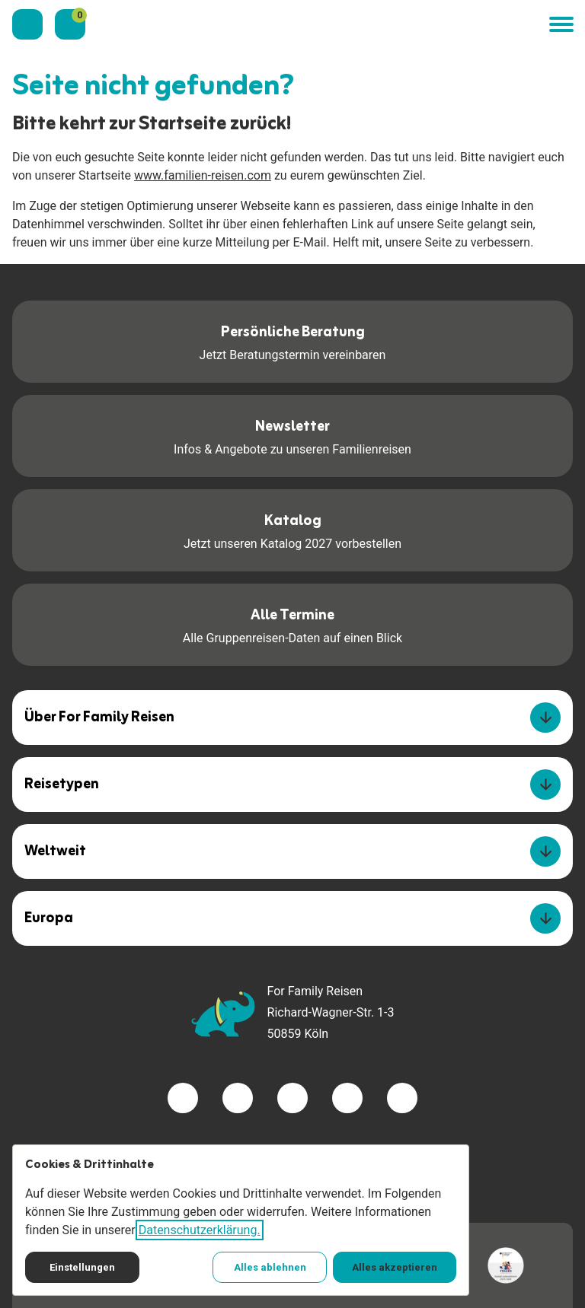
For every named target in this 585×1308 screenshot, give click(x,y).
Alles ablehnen (270, 1267)
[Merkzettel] (70, 24)
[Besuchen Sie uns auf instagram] (292, 1098)
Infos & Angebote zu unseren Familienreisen (292, 435)
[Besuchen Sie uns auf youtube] (347, 1098)
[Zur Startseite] (317, 24)
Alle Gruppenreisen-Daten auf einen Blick (292, 623)
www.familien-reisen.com (202, 175)
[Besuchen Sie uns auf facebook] (183, 1098)
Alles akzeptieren (394, 1267)
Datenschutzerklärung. (200, 1230)
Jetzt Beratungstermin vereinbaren (293, 340)
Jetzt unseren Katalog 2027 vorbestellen (292, 529)
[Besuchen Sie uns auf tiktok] (402, 1098)
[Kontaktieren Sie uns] (27, 24)
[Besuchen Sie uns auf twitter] (237, 1098)
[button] (560, 24)
